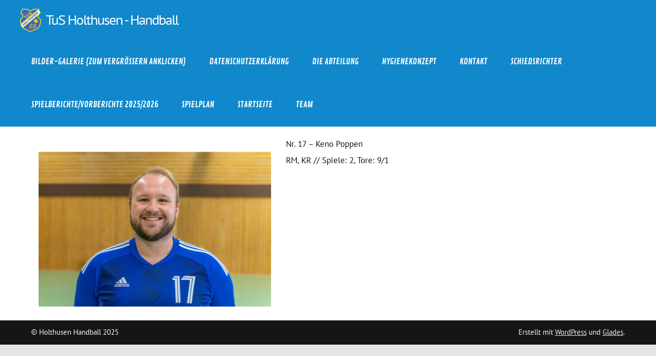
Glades (613, 332)
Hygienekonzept (409, 61)
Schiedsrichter (536, 61)
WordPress (571, 332)
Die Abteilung (335, 61)
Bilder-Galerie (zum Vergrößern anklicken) (108, 61)
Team (304, 104)
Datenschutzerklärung (249, 61)
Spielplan (198, 104)
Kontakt (473, 61)
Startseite (255, 104)
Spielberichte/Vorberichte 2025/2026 (94, 104)
